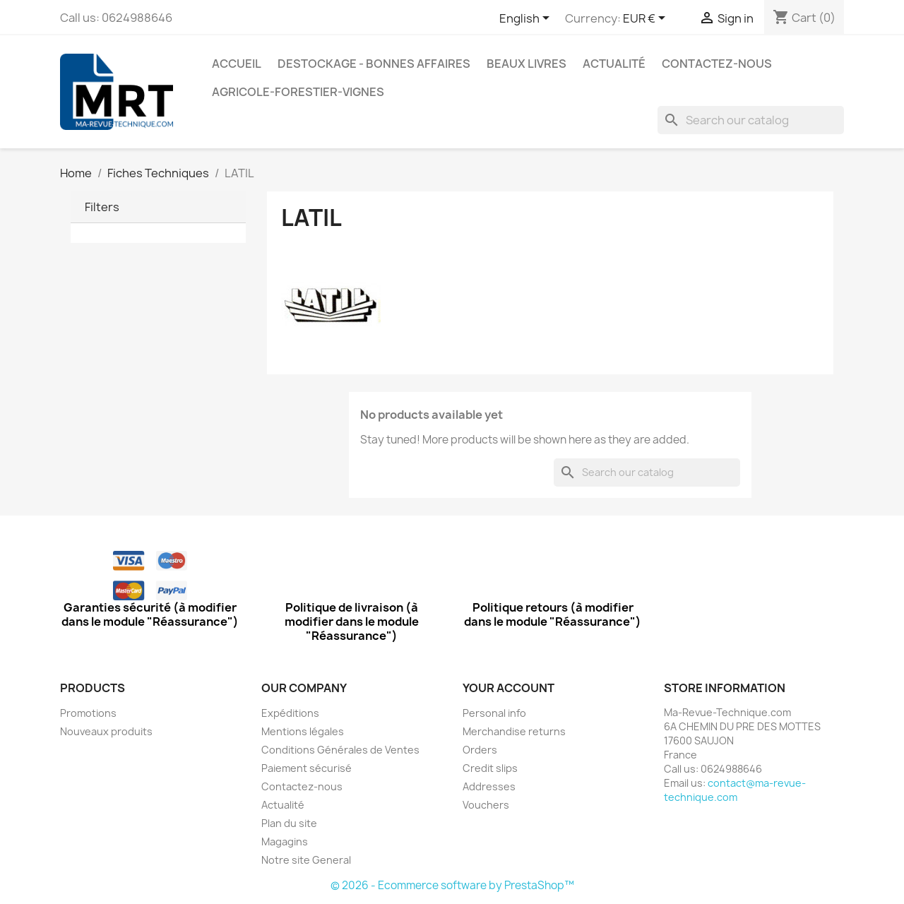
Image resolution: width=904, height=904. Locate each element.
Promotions (88, 713)
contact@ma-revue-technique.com (735, 790)
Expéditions (290, 713)
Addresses (489, 786)
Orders (480, 749)
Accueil (236, 63)
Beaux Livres (526, 63)
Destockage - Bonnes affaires (374, 63)
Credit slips (490, 768)
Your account (508, 688)
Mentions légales (302, 731)
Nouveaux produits (106, 731)
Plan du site (289, 823)
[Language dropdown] (526, 19)
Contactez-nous (717, 63)
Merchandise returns (514, 731)
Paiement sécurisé (306, 768)
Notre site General (306, 860)
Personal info (494, 713)
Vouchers (486, 804)
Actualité (614, 63)
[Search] (751, 120)
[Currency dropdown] (646, 19)
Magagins (284, 841)
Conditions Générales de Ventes (340, 749)
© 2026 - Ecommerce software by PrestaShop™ (452, 885)
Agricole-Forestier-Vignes (298, 92)
